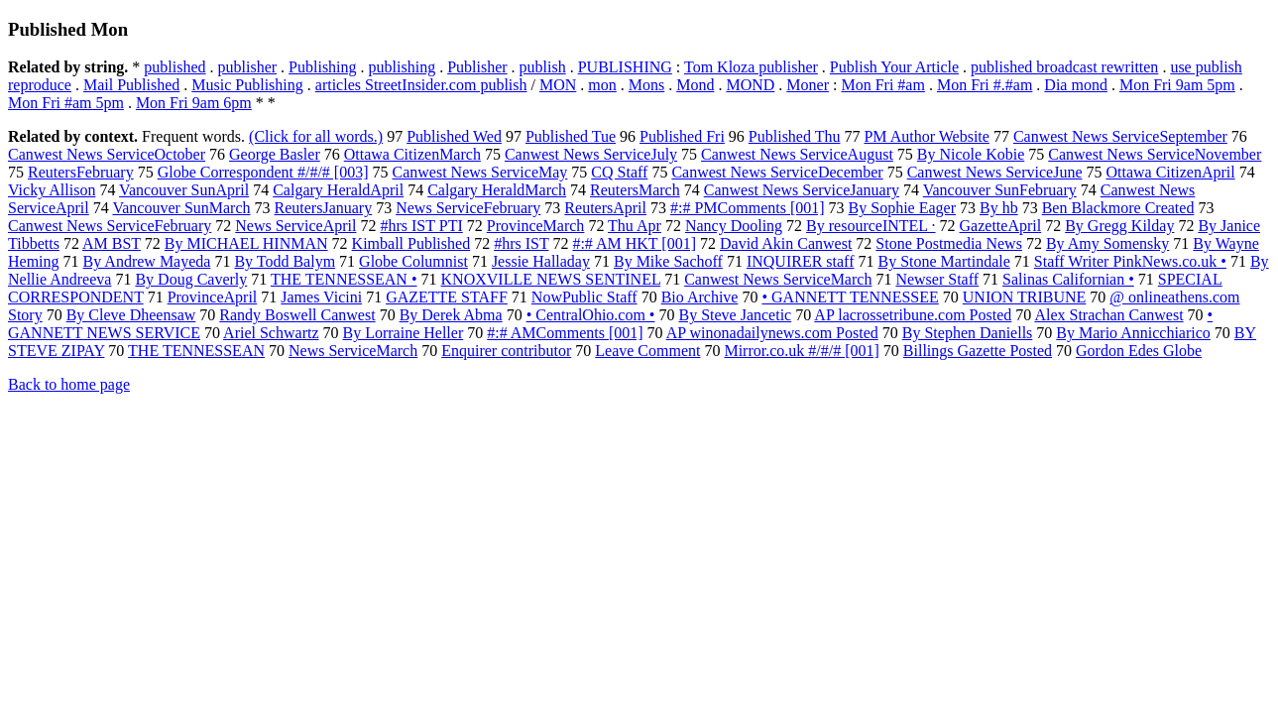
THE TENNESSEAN (196, 350)
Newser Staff (937, 279)
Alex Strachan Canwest (1108, 314)
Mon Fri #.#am (984, 84)
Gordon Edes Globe (1139, 350)
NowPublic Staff (584, 297)
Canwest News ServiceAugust (797, 154)
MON (557, 84)
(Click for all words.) (316, 136)
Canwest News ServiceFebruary (109, 225)
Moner (807, 84)
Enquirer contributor (506, 350)
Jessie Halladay (541, 261)
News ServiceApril (295, 225)
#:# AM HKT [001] (634, 243)
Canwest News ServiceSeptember (1120, 136)
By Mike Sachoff (668, 261)
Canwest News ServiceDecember (776, 172)
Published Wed (454, 136)
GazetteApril (1001, 225)
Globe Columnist (413, 261)
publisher (248, 67)
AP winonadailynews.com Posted (772, 332)
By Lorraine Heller (403, 332)
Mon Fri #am (882, 84)
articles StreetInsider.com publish (421, 84)
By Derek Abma (451, 314)
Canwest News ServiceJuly (591, 154)
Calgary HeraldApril (338, 189)
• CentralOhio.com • (590, 314)
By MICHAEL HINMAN (246, 243)
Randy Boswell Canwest (297, 314)
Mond (695, 84)
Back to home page (69, 384)
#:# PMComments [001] (747, 207)
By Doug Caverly (191, 279)
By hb (999, 207)
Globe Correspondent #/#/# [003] (263, 172)
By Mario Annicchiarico (1133, 332)
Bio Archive (700, 297)
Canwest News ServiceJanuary (801, 189)
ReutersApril (605, 207)
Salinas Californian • (1068, 279)
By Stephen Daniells (967, 332)
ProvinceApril (213, 297)
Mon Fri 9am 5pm (1177, 84)
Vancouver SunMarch (181, 207)
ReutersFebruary (81, 172)
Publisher (477, 67)
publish (543, 67)
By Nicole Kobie (970, 154)
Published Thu (795, 136)
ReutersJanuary (324, 207)
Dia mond (1075, 84)
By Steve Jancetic (734, 314)
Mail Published (131, 84)
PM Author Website (926, 136)
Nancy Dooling (733, 225)
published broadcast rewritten (1064, 67)
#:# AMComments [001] (564, 332)
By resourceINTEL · (870, 225)
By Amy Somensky (1107, 243)
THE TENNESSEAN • (344, 279)
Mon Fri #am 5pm (66, 102)
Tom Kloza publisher (751, 67)
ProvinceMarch (536, 225)
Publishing (322, 67)
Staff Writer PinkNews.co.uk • (1130, 261)
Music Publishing (246, 84)
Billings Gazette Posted (977, 350)
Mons (646, 84)
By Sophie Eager (902, 207)
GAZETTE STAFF (447, 297)
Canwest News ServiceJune (995, 172)
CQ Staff (619, 172)
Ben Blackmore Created (1118, 207)
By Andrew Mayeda (147, 261)
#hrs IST (521, 243)
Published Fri (682, 136)
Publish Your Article (894, 67)
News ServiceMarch (353, 350)
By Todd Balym (284, 261)
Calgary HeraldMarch (496, 189)
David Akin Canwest (786, 243)
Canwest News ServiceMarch (777, 279)
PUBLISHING (625, 67)
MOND (750, 84)
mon (602, 84)
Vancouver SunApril (184, 189)
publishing (402, 67)
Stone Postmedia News (948, 243)
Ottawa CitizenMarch (412, 154)
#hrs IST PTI (421, 225)
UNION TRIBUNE (1025, 297)
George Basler (274, 154)
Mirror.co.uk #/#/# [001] (801, 350)
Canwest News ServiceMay (480, 172)
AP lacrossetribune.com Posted (912, 314)
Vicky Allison (51, 189)
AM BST (111, 243)
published (174, 67)
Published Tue (570, 136)
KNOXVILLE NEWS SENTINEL (551, 279)
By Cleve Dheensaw (131, 314)
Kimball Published (411, 243)
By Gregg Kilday (1119, 225)
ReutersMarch (635, 189)
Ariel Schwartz (270, 332)
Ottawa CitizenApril (1169, 172)
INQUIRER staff (801, 261)
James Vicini (321, 297)
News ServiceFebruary (468, 207)
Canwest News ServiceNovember (1154, 154)
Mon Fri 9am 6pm (194, 102)
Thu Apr (634, 225)
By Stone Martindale (943, 261)
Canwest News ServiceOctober (106, 154)
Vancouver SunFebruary (1000, 189)
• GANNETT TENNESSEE (849, 297)
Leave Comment (647, 350)
